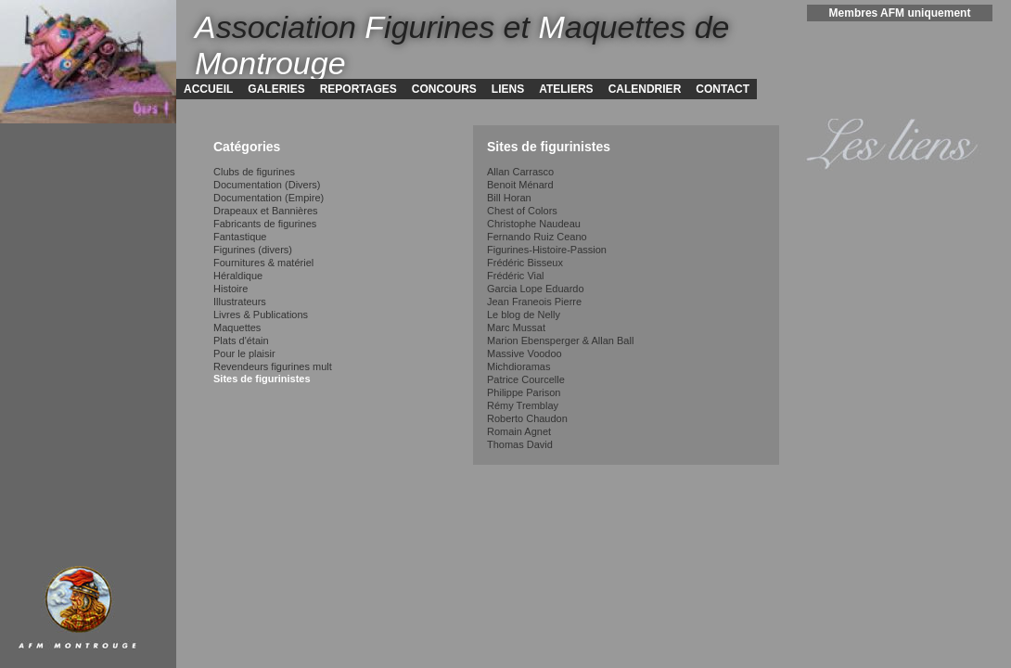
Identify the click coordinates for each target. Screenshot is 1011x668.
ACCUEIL (208, 89)
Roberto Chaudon (527, 418)
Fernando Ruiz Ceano (537, 236)
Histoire (230, 288)
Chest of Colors (522, 210)
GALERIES (276, 89)
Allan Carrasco (520, 171)
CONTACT (722, 89)
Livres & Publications (260, 314)
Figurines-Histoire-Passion (547, 249)
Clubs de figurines (254, 171)
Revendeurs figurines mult (272, 366)
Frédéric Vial (515, 275)
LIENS (508, 89)
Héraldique (237, 275)
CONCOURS (444, 89)
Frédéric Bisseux (525, 262)
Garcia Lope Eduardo (535, 288)
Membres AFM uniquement (900, 12)
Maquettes (237, 327)
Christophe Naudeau (534, 223)
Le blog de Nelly (523, 314)
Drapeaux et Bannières (265, 210)
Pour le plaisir (244, 353)
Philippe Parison (524, 392)
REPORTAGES (358, 89)
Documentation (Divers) (267, 184)
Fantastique (239, 236)
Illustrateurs (239, 301)
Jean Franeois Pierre (534, 301)
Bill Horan (509, 197)
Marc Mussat (516, 327)
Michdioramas (518, 366)
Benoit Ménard (520, 184)
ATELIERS (566, 89)
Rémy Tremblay (522, 405)
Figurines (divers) (252, 249)
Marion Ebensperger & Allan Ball (560, 340)
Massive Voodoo (524, 353)
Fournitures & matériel (263, 262)
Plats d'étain (241, 340)
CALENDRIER (645, 89)
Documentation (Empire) (268, 197)
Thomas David (520, 444)
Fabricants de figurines (264, 223)
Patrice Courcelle (526, 379)
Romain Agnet (519, 431)
